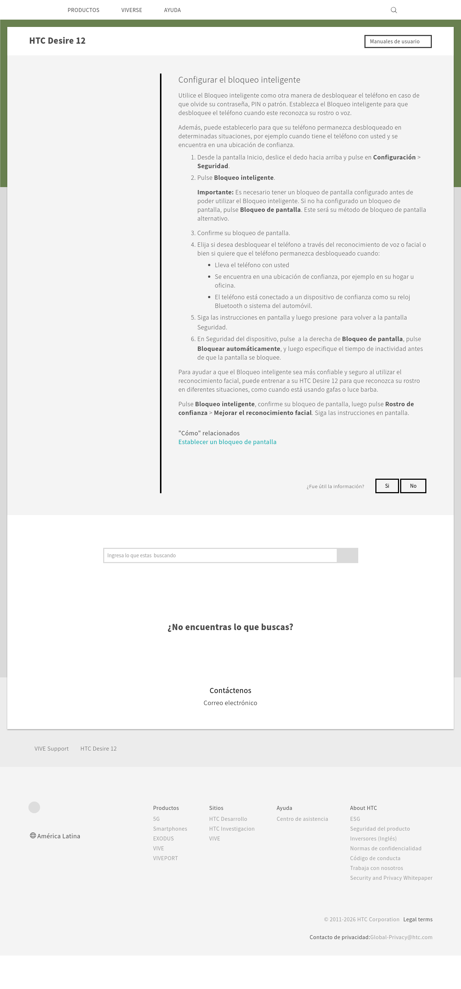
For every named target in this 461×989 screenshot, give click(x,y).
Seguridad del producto (375, 862)
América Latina (60, 869)
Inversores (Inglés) (369, 872)
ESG (349, 852)
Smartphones (154, 862)
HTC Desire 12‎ (105, 781)
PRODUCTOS (86, 10)
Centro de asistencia (294, 852)
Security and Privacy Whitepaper (388, 911)
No (413, 519)
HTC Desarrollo (215, 852)
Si (386, 519)
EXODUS (148, 872)
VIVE (143, 881)
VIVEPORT (151, 891)
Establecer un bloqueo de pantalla (233, 474)
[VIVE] (423, 10)
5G (139, 852)
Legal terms (416, 952)
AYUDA (183, 10)
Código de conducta (371, 891)
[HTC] (37, 9)
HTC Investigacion (220, 862)
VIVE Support (54, 781)
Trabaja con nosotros (371, 901)
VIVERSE (138, 10)
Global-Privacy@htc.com (399, 970)
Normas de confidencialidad (381, 881)
